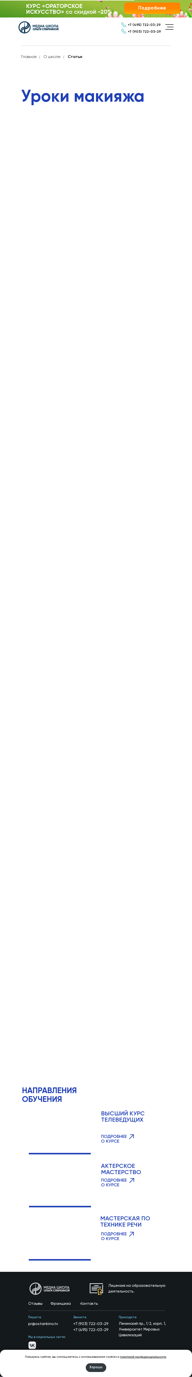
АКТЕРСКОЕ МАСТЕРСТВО (121, 1169)
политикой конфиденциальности (143, 1357)
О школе (52, 57)
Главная (28, 57)
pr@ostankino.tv (43, 1324)
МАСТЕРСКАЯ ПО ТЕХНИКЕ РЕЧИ (125, 1222)
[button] (152, 8)
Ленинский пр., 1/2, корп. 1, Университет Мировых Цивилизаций (142, 1329)
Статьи (75, 57)
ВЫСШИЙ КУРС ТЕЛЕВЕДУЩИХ (123, 1117)
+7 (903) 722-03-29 (90, 1324)
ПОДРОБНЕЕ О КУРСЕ (114, 1183)
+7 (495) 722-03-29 (90, 1330)
